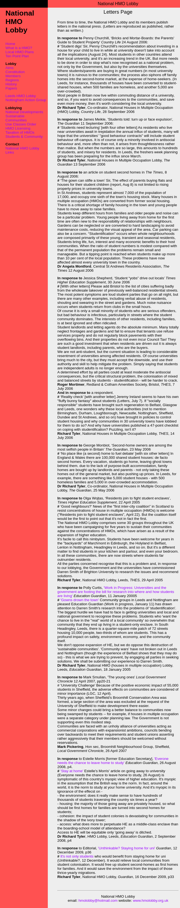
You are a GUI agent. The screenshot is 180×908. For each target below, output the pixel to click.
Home (10, 44)
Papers (11, 88)
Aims (9, 68)
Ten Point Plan (17, 56)
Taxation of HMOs (19, 132)
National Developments (24, 112)
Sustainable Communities (16, 118)
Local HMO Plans (19, 52)
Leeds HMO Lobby (20, 96)
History (11, 84)
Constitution (15, 72)
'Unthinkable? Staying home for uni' (126, 848)
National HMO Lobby (22, 148)
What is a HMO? (18, 48)
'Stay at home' (71, 771)
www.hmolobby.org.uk (150, 900)
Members (13, 76)
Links (9, 152)
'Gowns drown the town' (79, 600)
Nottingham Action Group (25, 100)
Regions (12, 80)
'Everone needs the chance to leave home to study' (113, 761)
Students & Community (24, 136)
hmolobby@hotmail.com (97, 900)
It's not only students (76, 856)
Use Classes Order (20, 124)
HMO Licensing (17, 128)
